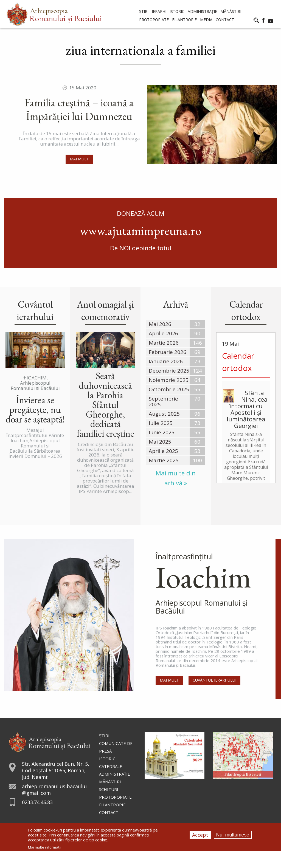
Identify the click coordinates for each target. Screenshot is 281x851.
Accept (200, 835)
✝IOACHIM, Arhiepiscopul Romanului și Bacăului (35, 383)
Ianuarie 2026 (166, 361)
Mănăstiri (110, 781)
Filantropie (112, 804)
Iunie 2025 (162, 432)
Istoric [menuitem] (177, 11)
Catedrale (110, 766)
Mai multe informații (44, 847)
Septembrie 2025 (163, 401)
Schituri (108, 789)
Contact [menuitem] (225, 19)
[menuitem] (54, 14)
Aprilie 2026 (163, 333)
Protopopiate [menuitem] (154, 19)
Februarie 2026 (167, 352)
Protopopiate (115, 797)
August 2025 (164, 413)
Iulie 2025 (161, 423)
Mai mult (79, 158)
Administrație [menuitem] (202, 11)
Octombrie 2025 (169, 389)
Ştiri (104, 735)
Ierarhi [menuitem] (159, 11)
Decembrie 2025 (169, 370)
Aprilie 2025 (163, 451)
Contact (108, 812)
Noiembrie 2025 (169, 380)
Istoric (107, 758)
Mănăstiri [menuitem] (230, 11)
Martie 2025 (164, 460)
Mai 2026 (160, 324)
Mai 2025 (160, 441)
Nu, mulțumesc (232, 835)
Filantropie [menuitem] (184, 19)
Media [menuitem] (206, 19)
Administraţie (114, 774)
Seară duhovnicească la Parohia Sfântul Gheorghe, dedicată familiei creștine (105, 404)
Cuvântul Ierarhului (214, 680)
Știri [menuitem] (143, 11)
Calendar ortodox (238, 361)
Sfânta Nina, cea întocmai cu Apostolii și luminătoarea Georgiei (247, 409)
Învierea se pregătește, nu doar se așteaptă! (35, 409)
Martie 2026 (164, 342)
